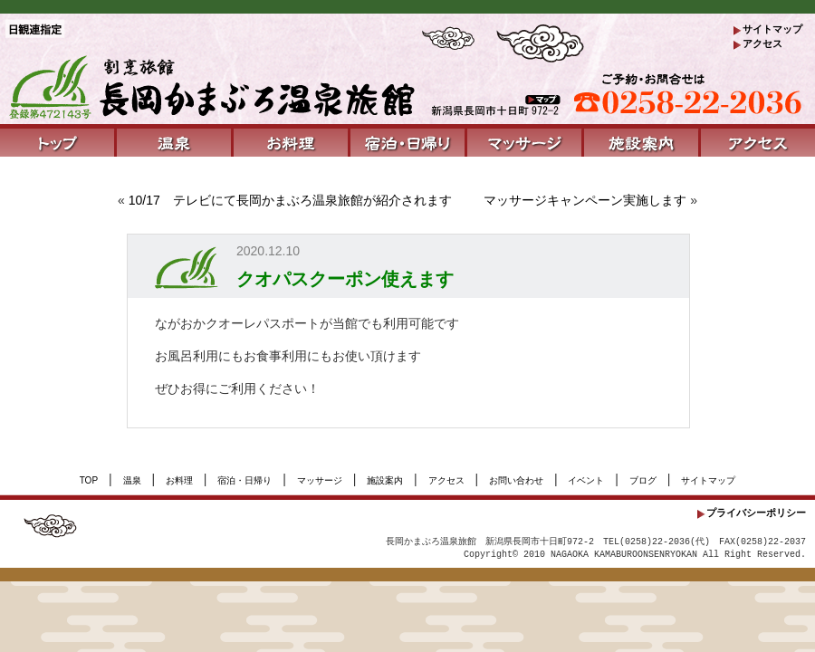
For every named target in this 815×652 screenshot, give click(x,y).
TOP (89, 480)
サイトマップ (772, 29)
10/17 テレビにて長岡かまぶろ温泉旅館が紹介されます (290, 200)
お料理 (179, 480)
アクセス (762, 43)
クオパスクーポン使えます (345, 279)
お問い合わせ (516, 480)
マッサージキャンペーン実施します (585, 200)
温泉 (132, 480)
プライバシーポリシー (756, 512)
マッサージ (319, 480)
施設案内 (385, 480)
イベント (586, 480)
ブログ (643, 480)
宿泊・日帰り (244, 480)
